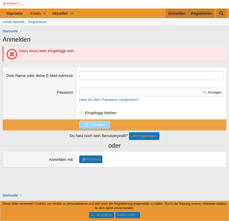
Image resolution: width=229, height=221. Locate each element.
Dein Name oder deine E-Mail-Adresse (39, 75)
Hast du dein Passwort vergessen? (109, 99)
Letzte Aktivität (13, 22)
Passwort (65, 92)
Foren (35, 13)
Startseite (14, 13)
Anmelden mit (61, 159)
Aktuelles (60, 13)
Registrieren (37, 22)
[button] (44, 13)
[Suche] (221, 13)
